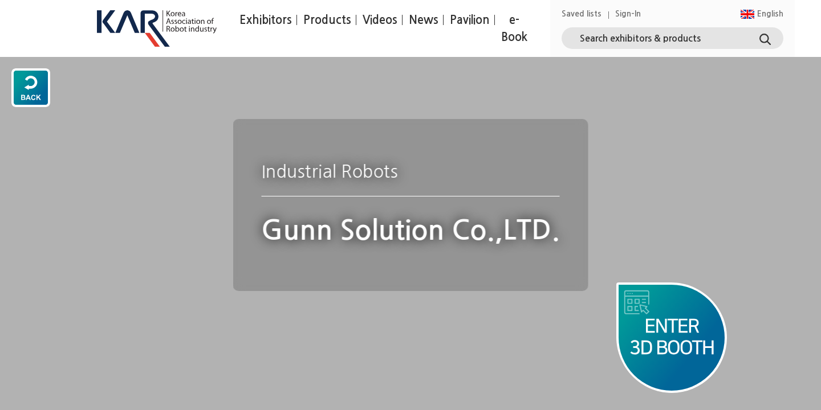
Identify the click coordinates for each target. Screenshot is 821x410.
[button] (761, 14)
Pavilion (470, 20)
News (423, 20)
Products (327, 20)
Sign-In (628, 14)
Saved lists (581, 14)
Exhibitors (265, 20)
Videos (380, 20)
